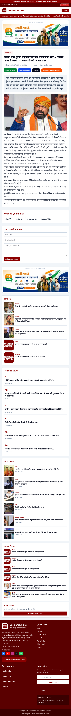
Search (39, 632)
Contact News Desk (35, 613)
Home (39, 629)
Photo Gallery (41, 641)
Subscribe (53, 682)
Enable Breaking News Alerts (14, 659)
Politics (8, 52)
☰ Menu (65, 10)
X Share (36, 70)
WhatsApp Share (10, 70)
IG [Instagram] (12, 653)
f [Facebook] (3, 653)
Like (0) (8, 219)
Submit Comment (11, 259)
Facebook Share (24, 70)
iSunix (5, 686)
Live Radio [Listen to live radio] (64, 4)
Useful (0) (19, 219)
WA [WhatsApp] (21, 653)
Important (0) (32, 219)
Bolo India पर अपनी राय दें (51, 70)
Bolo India (7, 671)
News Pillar (7, 676)
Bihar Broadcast (9, 681)
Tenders (39, 647)
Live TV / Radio (42, 635)
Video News (41, 638)
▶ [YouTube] (7, 653)
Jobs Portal (41, 644)
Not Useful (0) (46, 219)
